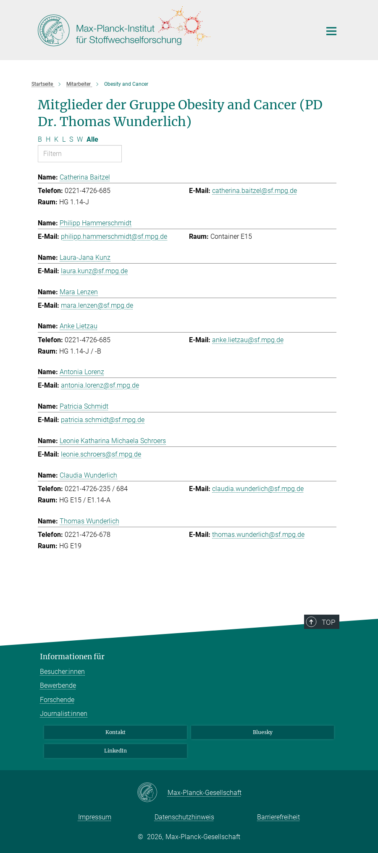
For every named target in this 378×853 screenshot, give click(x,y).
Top (329, 622)
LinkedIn (115, 750)
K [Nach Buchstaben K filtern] (56, 139)
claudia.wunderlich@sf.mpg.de (258, 489)
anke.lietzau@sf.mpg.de (248, 340)
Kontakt (115, 732)
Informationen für (72, 656)
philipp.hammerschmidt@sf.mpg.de (114, 236)
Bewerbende (58, 685)
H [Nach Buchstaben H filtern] (48, 139)
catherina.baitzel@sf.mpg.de (254, 191)
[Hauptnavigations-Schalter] (331, 31)
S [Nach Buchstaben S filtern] (71, 139)
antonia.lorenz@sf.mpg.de (100, 385)
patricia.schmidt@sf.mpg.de (102, 420)
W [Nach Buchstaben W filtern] (80, 139)
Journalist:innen (63, 714)
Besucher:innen (62, 672)
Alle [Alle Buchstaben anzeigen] (92, 139)
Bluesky (263, 732)
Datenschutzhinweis (184, 817)
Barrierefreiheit (278, 817)
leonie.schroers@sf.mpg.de (101, 454)
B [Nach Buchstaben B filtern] (40, 139)
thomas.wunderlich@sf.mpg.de (258, 535)
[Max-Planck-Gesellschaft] (152, 793)
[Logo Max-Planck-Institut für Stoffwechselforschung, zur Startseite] (174, 29)
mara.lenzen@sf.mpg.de (97, 305)
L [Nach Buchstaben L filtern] (64, 139)
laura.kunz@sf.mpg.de (94, 271)
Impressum (94, 817)
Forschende (57, 700)
